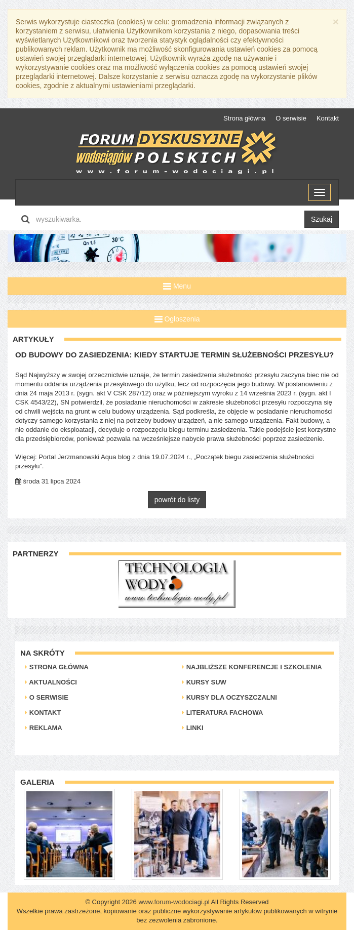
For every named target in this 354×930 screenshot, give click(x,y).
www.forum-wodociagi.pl (173, 902)
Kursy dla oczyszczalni (229, 697)
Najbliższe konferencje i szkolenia (252, 667)
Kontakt (328, 118)
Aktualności (51, 682)
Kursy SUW (204, 682)
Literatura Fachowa (222, 712)
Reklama (43, 728)
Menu (177, 286)
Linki (193, 728)
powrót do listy (177, 500)
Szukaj (321, 219)
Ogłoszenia (177, 319)
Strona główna (244, 118)
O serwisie (291, 118)
